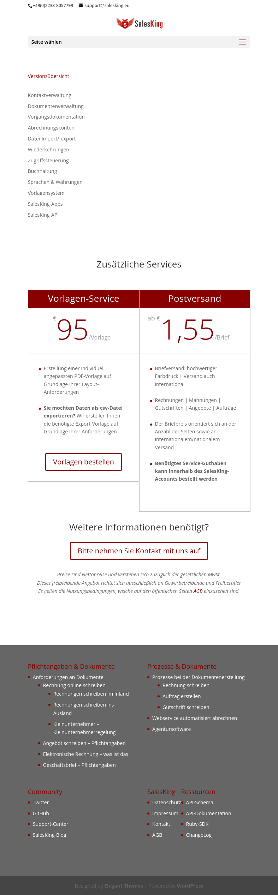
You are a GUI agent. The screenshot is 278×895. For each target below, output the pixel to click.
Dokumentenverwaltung (56, 106)
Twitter (41, 802)
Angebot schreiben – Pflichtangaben (84, 743)
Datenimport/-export (52, 138)
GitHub (41, 813)
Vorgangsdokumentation (56, 116)
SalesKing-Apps (45, 203)
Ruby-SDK (197, 824)
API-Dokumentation (208, 813)
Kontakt (161, 824)
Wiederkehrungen (48, 149)
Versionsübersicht (48, 76)
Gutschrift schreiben (185, 707)
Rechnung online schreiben (74, 685)
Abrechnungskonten (51, 127)
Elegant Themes (123, 885)
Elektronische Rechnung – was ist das (85, 754)
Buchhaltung (42, 171)
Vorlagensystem (46, 193)
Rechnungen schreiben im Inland (91, 693)
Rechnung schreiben (185, 685)
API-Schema (199, 802)
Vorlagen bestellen (83, 462)
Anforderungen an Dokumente (68, 677)
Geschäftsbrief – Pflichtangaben (79, 765)
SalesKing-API (43, 214)
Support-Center (51, 824)
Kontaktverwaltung (49, 95)
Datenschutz (166, 802)
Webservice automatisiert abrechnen (194, 718)
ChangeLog (199, 834)
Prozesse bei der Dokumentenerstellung (198, 677)
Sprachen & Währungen (55, 182)
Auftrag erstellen (181, 696)
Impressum (165, 813)
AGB (198, 591)
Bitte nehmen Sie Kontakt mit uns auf (139, 550)
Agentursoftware (171, 729)
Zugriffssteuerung (48, 160)
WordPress (190, 885)
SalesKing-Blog (49, 834)
